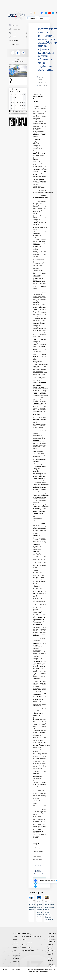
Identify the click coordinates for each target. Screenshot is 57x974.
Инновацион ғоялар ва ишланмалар (51, 954)
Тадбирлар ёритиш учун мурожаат (31, 936)
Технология (16, 961)
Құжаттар (40, 77)
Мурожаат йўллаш (27, 947)
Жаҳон (15, 953)
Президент (38, 865)
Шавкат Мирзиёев (38, 870)
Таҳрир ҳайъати (50, 959)
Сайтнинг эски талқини (28, 950)
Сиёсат (15, 936)
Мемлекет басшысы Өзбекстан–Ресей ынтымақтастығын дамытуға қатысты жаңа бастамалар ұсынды (42, 910)
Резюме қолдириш (27, 942)
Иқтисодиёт (16, 955)
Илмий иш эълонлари (51, 945)
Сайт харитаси (26, 945)
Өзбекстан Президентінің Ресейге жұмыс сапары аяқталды (33, 907)
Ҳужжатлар (16, 958)
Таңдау (42, 79)
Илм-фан (15, 942)
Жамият (15, 939)
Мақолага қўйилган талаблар (50, 964)
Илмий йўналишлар (51, 949)
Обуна (24, 939)
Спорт (14, 950)
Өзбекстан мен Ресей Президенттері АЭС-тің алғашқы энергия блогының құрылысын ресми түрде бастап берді (49, 911)
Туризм (15, 947)
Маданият (15, 945)
